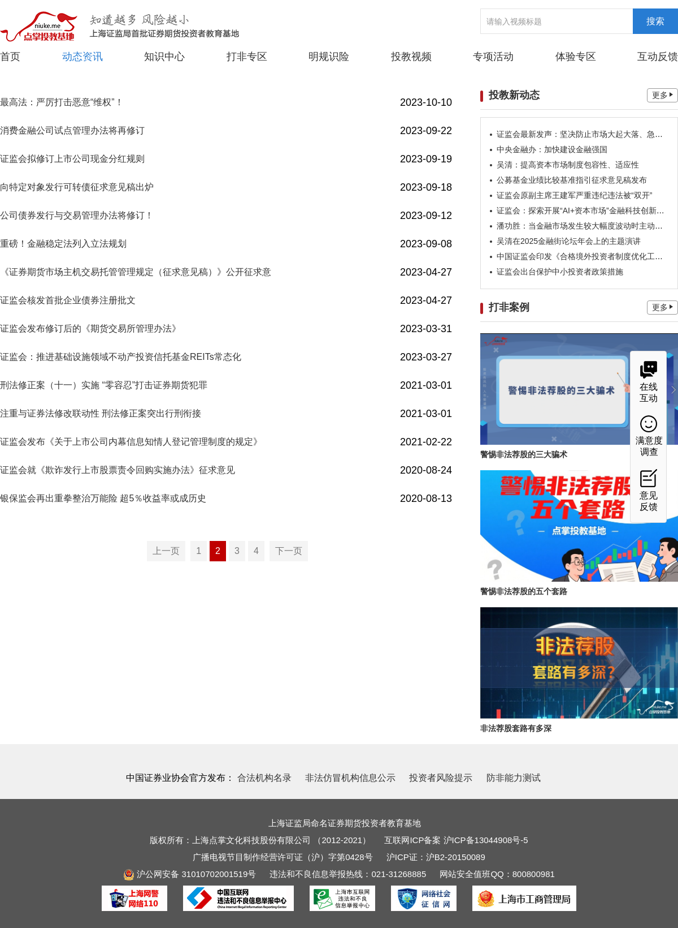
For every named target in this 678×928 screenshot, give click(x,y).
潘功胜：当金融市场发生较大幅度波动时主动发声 (584, 225)
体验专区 (575, 56)
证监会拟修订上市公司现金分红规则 (72, 159)
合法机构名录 (264, 778)
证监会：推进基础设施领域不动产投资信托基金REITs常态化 (120, 357)
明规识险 (328, 56)
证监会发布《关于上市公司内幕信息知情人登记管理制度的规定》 (131, 441)
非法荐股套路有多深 (515, 728)
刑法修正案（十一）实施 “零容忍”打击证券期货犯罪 (103, 385)
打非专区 (247, 56)
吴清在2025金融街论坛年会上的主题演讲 (569, 241)
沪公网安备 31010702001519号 (189, 874)
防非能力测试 (513, 778)
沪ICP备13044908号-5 (486, 840)
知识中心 (164, 56)
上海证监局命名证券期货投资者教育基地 (344, 823)
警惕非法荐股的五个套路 (523, 591)
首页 (10, 56)
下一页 (288, 551)
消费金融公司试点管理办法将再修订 (72, 130)
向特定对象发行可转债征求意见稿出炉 (77, 187)
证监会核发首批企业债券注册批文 (68, 300)
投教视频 (411, 56)
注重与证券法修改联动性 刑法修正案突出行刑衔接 (100, 413)
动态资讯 (82, 56)
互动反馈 (657, 56)
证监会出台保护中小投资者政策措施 (560, 271)
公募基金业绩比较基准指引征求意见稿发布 (572, 179)
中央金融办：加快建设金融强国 (552, 149)
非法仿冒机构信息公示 (350, 778)
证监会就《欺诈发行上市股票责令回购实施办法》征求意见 (117, 470)
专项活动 (493, 56)
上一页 (166, 551)
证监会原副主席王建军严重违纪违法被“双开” (574, 195)
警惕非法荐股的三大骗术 (523, 454)
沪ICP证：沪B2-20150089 (435, 857)
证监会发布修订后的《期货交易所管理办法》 (90, 328)
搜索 (655, 21)
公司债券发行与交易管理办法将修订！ (77, 215)
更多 (662, 95)
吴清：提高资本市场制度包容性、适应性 (568, 164)
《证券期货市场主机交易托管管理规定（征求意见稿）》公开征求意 (135, 272)
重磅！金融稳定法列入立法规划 (63, 243)
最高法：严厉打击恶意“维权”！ (62, 102)
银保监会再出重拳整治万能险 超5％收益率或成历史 (103, 498)
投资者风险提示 (440, 778)
